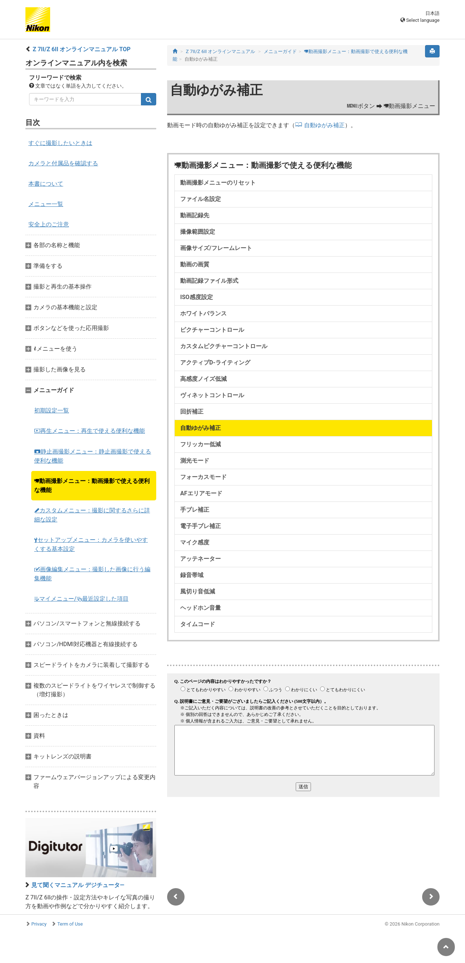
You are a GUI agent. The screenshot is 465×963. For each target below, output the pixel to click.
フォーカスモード (203, 477)
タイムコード (197, 624)
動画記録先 (194, 215)
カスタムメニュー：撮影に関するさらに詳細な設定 (92, 515)
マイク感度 (194, 542)
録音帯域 (191, 575)
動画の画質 (194, 264)
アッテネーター (200, 558)
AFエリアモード (201, 493)
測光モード (194, 460)
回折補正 (191, 411)
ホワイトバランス (203, 313)
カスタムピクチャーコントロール (223, 346)
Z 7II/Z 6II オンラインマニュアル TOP (81, 49)
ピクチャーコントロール (212, 329)
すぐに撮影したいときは (60, 143)
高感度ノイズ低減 (203, 378)
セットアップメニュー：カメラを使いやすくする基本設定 (91, 544)
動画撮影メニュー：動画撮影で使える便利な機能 (92, 485)
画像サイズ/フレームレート (216, 248)
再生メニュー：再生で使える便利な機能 (89, 430)
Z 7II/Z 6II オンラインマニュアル (220, 51)
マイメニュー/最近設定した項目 (81, 598)
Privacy (38, 924)
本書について (45, 183)
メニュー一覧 (45, 204)
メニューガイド (280, 51)
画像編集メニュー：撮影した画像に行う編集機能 (92, 574)
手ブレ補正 (194, 509)
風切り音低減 (197, 591)
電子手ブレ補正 (200, 526)
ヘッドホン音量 (200, 607)
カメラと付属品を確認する (63, 163)
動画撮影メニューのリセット (218, 182)
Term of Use (70, 924)
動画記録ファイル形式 (209, 280)
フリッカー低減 (200, 444)
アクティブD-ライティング (215, 362)
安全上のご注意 (48, 224)
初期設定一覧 (51, 410)
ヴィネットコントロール (212, 395)
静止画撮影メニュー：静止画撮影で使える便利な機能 (92, 456)
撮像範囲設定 (197, 231)
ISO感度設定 (196, 297)
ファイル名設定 (200, 199)
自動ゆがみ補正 (324, 125)
